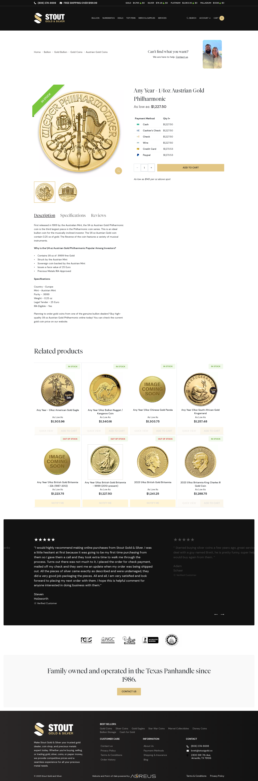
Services (162, 18)
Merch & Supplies (147, 18)
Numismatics (108, 18)
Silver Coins (122, 726)
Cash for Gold (127, 729)
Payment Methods (154, 748)
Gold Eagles (138, 726)
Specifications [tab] (73, 215)
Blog (146, 757)
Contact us (182, 56)
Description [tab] (44, 215)
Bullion (95, 18)
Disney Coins (200, 726)
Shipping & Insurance (155, 752)
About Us (149, 743)
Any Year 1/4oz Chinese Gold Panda (153, 410)
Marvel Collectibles (178, 726)
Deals (120, 18)
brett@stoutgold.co (201, 748)
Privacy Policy (108, 748)
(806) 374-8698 (47, 2)
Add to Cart (191, 167)
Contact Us (129, 689)
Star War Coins (156, 726)
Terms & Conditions (111, 752)
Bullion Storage (108, 729)
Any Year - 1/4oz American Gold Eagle (58, 410)
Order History (108, 757)
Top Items (130, 18)
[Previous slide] (216, 612)
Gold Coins (106, 726)
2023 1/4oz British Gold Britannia (152, 481)
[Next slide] (222, 612)
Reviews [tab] (98, 215)
